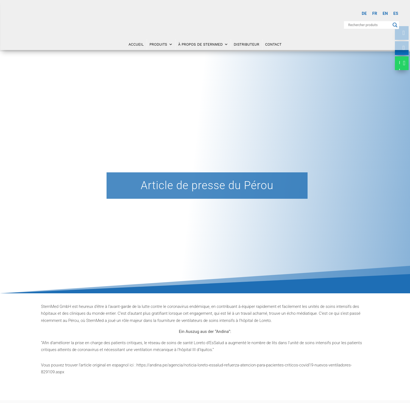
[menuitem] (364, 13)
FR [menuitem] (374, 13)
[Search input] (369, 25)
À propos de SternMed (203, 44)
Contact (273, 44)
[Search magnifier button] (395, 25)
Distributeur (246, 44)
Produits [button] (160, 44)
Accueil (136, 44)
